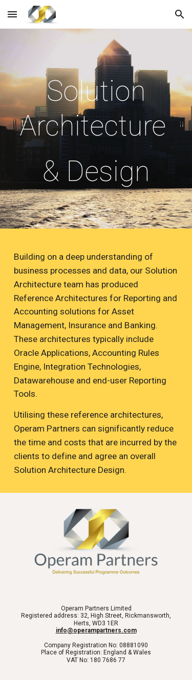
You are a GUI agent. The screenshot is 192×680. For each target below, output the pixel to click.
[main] (96, 131)
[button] (12, 14)
